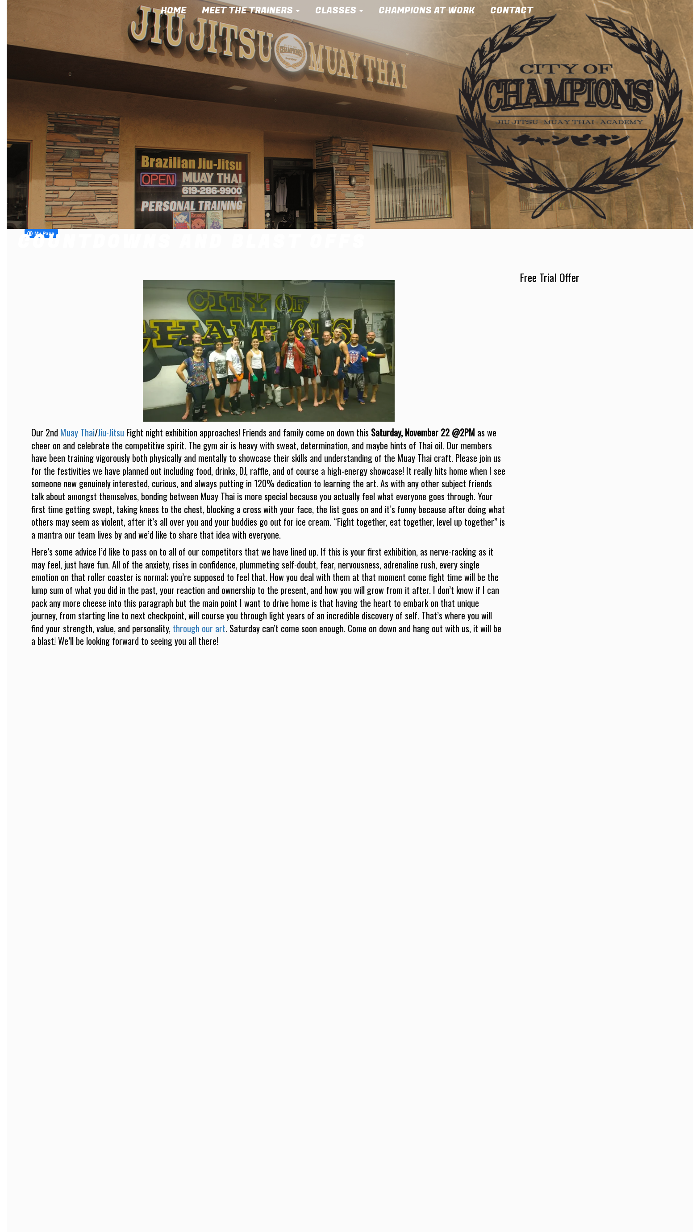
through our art (199, 628)
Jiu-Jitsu (111, 432)
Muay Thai (77, 432)
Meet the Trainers (254, 10)
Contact (514, 10)
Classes (342, 10)
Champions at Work (430, 10)
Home (176, 10)
